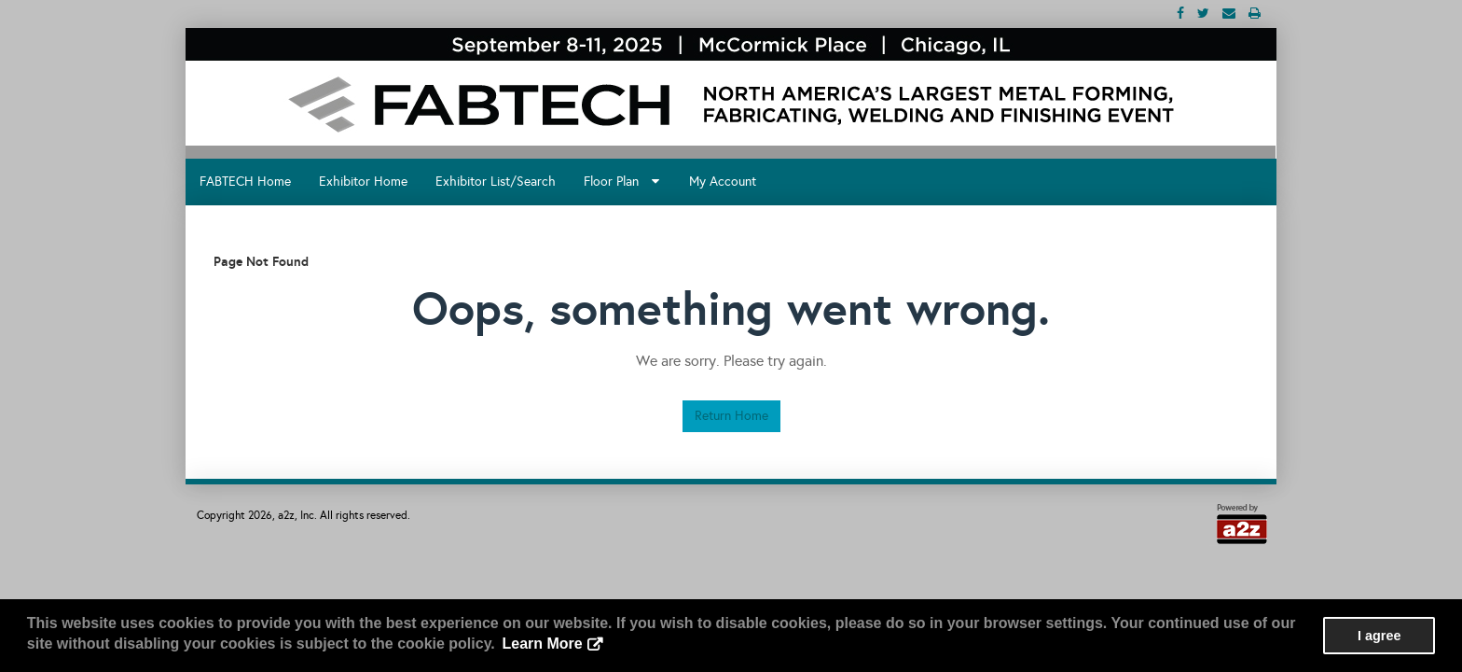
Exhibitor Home (363, 181)
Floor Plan (621, 181)
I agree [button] (1379, 635)
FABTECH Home (245, 181)
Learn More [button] (542, 643)
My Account (722, 181)
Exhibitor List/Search (495, 181)
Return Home (731, 416)
